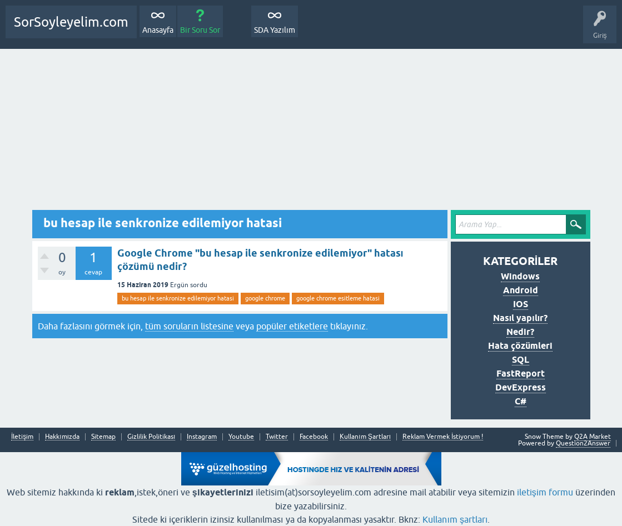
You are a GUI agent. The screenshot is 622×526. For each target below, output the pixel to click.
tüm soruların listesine (189, 326)
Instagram (202, 436)
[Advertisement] (311, 132)
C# (520, 401)
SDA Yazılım (274, 30)
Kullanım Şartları (365, 436)
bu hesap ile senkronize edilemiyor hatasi (178, 298)
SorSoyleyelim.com (71, 21)
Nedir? (520, 332)
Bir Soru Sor (200, 30)
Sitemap (103, 436)
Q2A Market (592, 436)
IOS (520, 304)
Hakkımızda (62, 436)
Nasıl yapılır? (520, 318)
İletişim (22, 436)
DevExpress (520, 387)
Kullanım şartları (454, 519)
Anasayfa (157, 30)
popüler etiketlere (292, 326)
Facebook (314, 436)
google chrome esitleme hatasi (338, 298)
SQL (520, 359)
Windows (520, 276)
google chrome (265, 298)
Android (520, 290)
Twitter (277, 436)
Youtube (241, 436)
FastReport (520, 373)
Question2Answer (583, 443)
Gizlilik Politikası (151, 436)
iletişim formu (545, 492)
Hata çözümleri (520, 345)
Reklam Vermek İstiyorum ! (442, 436)
